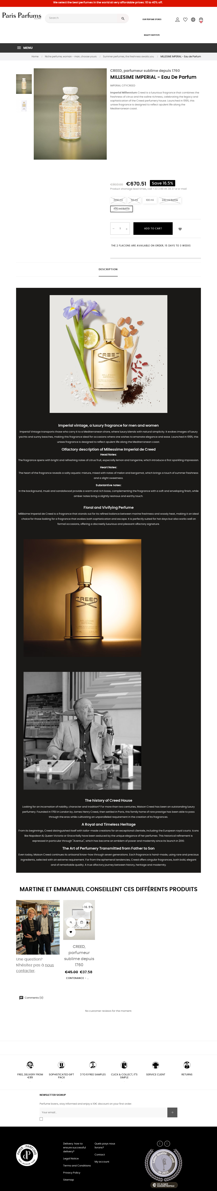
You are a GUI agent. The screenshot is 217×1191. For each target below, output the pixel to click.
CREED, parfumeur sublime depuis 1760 (145, 71)
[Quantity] (120, 228)
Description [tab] (108, 269)
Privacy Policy (71, 1173)
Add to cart (153, 228)
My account (102, 1162)
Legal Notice (71, 1158)
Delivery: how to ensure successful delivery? (74, 1148)
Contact (100, 1154)
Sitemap (68, 1180)
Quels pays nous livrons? (105, 1146)
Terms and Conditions (77, 1165)
